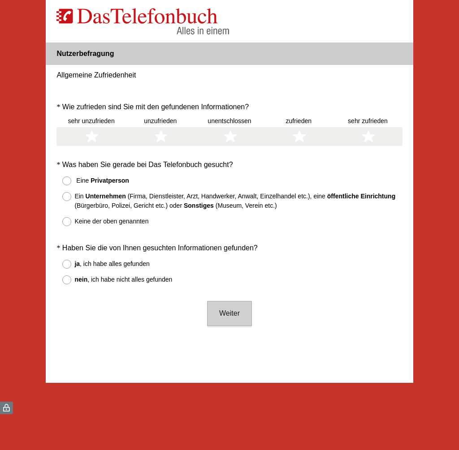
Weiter (229, 313)
